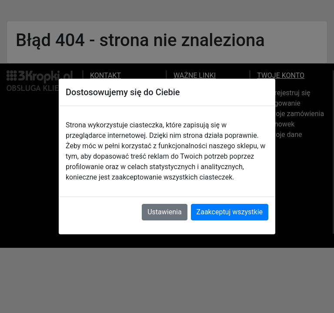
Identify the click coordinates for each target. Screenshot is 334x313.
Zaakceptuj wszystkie (230, 212)
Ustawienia (164, 212)
